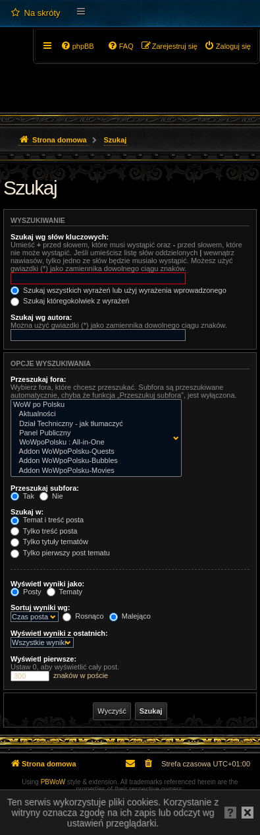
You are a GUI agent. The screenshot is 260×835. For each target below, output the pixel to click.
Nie (51, 496)
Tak (22, 496)
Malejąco (130, 616)
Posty (26, 592)
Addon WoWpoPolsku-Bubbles (93, 461)
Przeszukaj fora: (38, 379)
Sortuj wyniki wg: (40, 607)
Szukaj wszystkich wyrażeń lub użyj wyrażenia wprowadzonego (118, 290)
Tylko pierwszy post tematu (60, 553)
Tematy (64, 592)
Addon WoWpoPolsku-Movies (93, 471)
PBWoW (53, 782)
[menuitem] (35, 13)
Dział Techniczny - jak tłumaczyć (93, 424)
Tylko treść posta (44, 531)
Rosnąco (83, 616)
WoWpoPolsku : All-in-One (93, 442)
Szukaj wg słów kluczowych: (60, 237)
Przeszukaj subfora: (45, 488)
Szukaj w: (27, 512)
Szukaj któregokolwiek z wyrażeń (70, 301)
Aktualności (93, 414)
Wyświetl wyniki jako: (47, 584)
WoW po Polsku (93, 405)
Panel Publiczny (93, 433)
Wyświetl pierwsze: (43, 659)
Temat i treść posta (47, 520)
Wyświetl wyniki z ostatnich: (59, 633)
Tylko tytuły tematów (49, 541)
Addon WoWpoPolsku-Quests (93, 451)
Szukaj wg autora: (41, 317)
